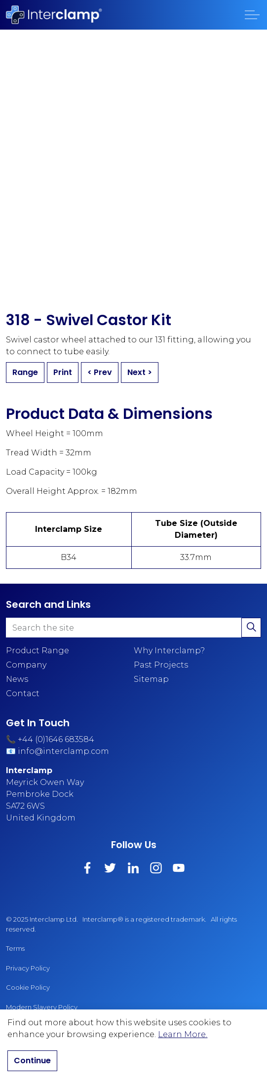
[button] (251, 627)
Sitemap (151, 679)
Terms (15, 948)
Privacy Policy (28, 968)
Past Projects (161, 665)
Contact (22, 693)
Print (62, 372)
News (17, 679)
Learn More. (182, 1034)
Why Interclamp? (169, 650)
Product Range (37, 650)
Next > (139, 372)
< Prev (99, 372)
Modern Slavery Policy (41, 1007)
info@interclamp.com (63, 751)
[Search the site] (133, 627)
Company (26, 665)
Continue (32, 1061)
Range (25, 372)
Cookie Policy (28, 987)
